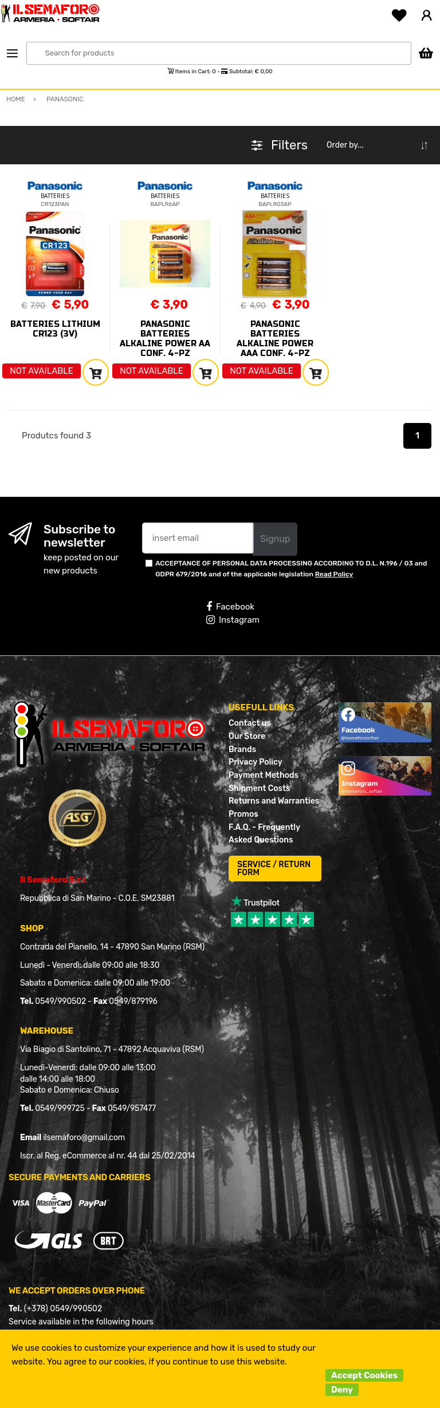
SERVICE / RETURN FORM (274, 868)
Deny (342, 1390)
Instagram (233, 620)
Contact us (250, 723)
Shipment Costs (259, 788)
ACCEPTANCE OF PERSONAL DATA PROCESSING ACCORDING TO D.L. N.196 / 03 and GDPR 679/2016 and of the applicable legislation (291, 568)
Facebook (230, 607)
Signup (275, 538)
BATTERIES (55, 196)
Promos (243, 814)
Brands (242, 749)
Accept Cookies (364, 1375)
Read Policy (334, 574)
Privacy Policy (255, 762)
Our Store (247, 736)
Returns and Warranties (274, 801)
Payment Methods (263, 775)
